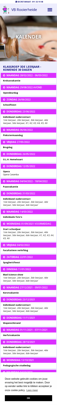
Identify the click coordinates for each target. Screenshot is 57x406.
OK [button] (28, 398)
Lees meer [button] (32, 390)
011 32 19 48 (37, 1)
